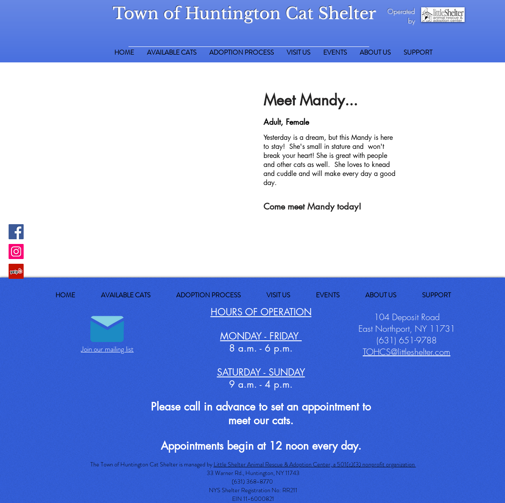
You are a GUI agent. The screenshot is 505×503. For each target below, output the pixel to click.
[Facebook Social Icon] (16, 231)
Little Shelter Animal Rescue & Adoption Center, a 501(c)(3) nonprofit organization (315, 464)
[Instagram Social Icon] (16, 251)
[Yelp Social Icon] (16, 271)
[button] (418, 52)
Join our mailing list (107, 349)
